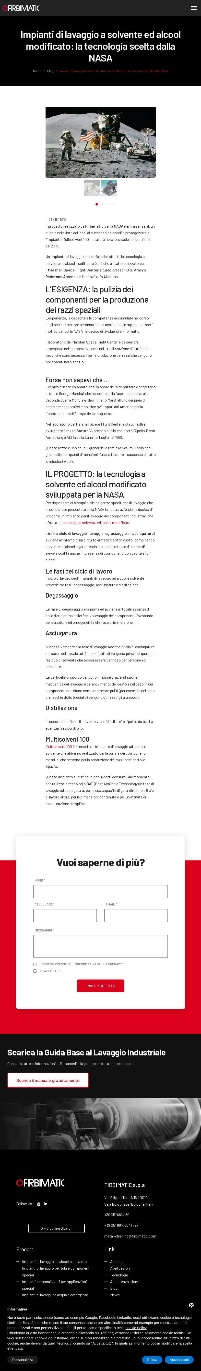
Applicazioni (120, 1268)
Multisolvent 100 (59, 746)
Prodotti (25, 1249)
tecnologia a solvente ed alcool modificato (95, 522)
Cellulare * (45, 904)
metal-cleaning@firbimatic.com (130, 1236)
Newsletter (49, 971)
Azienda (116, 1261)
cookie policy (136, 1328)
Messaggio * (44, 930)
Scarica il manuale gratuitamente (48, 1080)
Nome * (40, 880)
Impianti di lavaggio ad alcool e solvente (54, 1261)
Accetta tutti (179, 1360)
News (115, 1294)
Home (37, 71)
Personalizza (22, 1360)
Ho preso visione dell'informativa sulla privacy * (81, 964)
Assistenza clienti (125, 1281)
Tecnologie (119, 1275)
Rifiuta (152, 1360)
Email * (111, 904)
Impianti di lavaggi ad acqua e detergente (55, 1294)
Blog (50, 71)
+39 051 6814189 (116, 1214)
